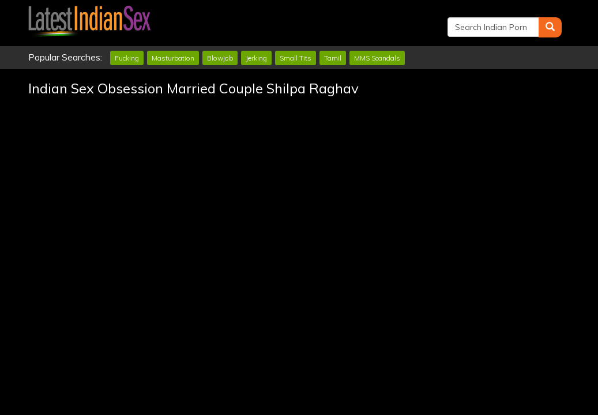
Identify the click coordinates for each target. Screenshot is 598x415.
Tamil (332, 58)
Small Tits (295, 58)
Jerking (256, 58)
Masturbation (173, 58)
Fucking (127, 58)
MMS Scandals (377, 58)
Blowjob (220, 58)
